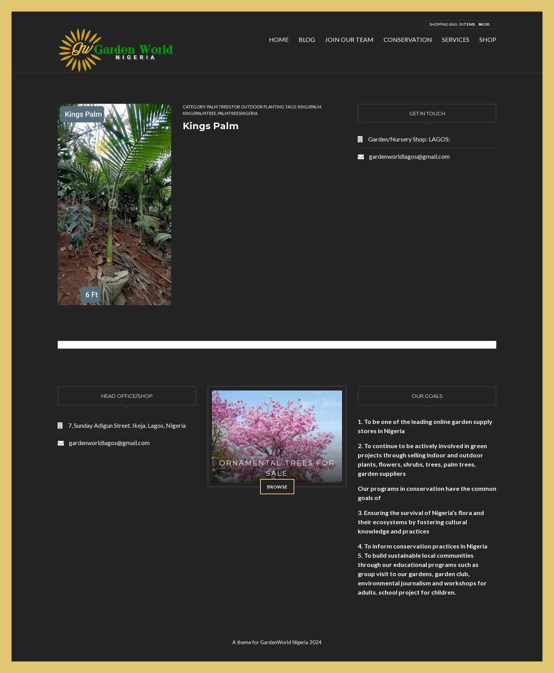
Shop (487, 39)
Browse (277, 487)
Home (279, 39)
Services (455, 39)
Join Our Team (349, 39)
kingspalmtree (199, 113)
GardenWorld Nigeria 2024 (291, 642)
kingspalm (309, 106)
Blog (307, 39)
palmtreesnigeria (237, 113)
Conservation (408, 39)
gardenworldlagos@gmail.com (409, 156)
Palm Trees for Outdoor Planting (245, 106)
